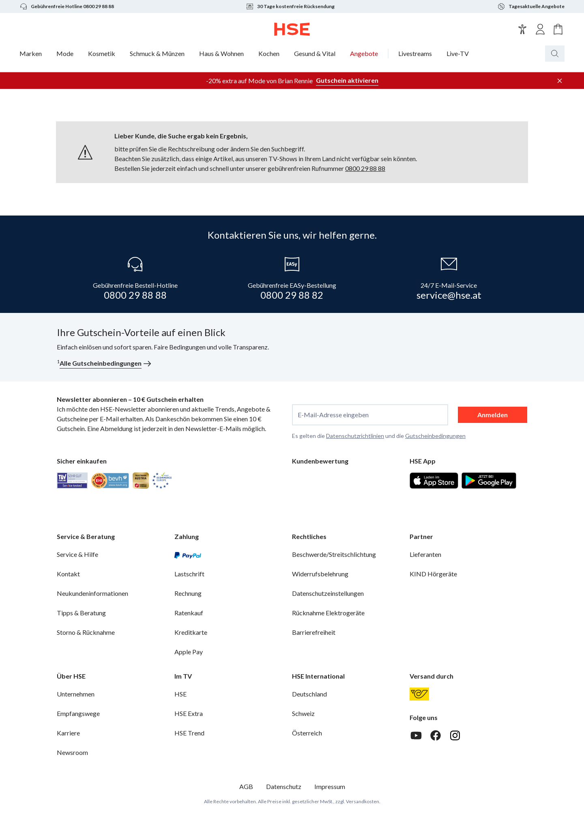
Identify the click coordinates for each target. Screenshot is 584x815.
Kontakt (68, 574)
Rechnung (188, 593)
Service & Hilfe (77, 554)
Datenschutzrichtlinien (355, 435)
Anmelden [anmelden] (492, 414)
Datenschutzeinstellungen (328, 593)
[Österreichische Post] (419, 694)
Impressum (329, 786)
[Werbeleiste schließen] (560, 81)
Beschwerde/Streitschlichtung (334, 554)
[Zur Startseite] (292, 29)
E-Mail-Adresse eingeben (333, 415)
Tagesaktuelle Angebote (531, 6)
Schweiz (303, 713)
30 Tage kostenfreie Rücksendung (290, 6)
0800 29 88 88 (365, 168)
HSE (180, 694)
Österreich (307, 733)
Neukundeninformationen (92, 593)
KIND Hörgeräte (433, 574)
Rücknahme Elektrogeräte (328, 613)
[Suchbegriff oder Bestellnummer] (571, 53)
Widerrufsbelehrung (320, 574)
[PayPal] (187, 554)
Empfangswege (78, 713)
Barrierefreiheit (313, 632)
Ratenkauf (188, 613)
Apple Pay (188, 651)
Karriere (68, 733)
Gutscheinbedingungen (435, 435)
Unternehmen (75, 694)
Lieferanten (425, 554)
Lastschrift (189, 574)
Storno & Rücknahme (86, 632)
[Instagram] (455, 735)
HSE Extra (188, 713)
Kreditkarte (190, 632)
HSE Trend (189, 733)
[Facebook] (435, 735)
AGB (246, 786)
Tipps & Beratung (81, 613)
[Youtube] (416, 735)
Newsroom (72, 752)
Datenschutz (283, 786)
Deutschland (309, 694)
